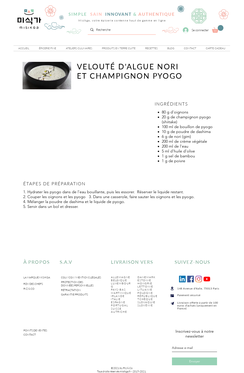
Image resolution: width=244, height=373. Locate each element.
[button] (47, 48)
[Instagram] (198, 279)
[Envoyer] (194, 361)
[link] (217, 29)
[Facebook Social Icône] (190, 279)
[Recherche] (121, 29)
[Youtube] (207, 279)
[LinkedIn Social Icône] (182, 279)
